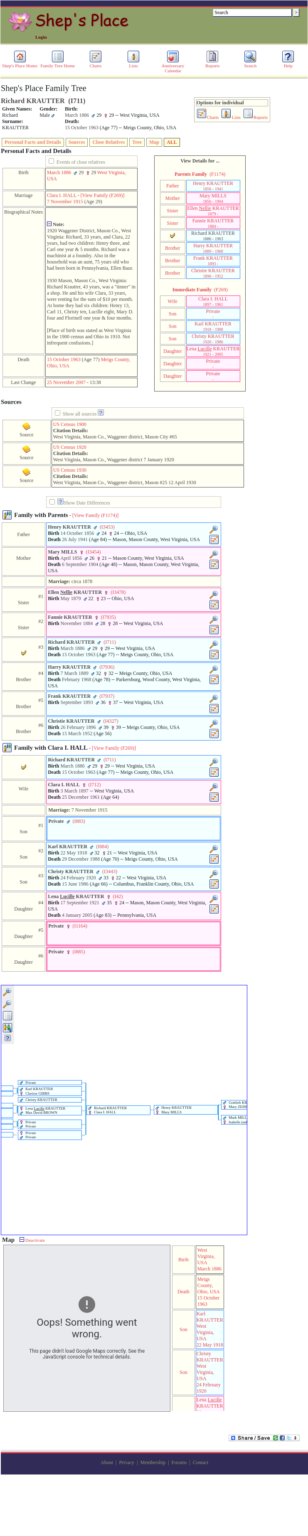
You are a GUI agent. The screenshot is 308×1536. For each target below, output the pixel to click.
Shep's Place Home (19, 63)
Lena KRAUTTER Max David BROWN (42, 1110)
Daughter (172, 351)
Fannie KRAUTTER (213, 223)
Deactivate (32, 1240)
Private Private (28, 1124)
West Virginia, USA (206, 1256)
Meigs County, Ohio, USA (208, 1285)
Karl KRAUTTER (213, 326)
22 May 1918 (210, 1345)
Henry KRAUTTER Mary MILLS (173, 1109)
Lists (133, 63)
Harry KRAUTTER (213, 248)
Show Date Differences (83, 503)
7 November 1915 (65, 201)
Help (288, 63)
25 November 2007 (66, 382)
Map (154, 142)
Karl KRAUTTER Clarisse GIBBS (36, 1091)
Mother (172, 198)
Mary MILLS (213, 198)
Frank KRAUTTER (213, 260)
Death (183, 1292)
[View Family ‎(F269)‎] (114, 748)
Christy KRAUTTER (213, 338)
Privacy (126, 1462)
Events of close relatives (81, 162)
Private (213, 313)
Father (172, 186)
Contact (200, 1462)
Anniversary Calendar (173, 66)
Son (173, 314)
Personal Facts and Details (33, 142)
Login (41, 36)
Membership (152, 1462)
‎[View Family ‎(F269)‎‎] (103, 195)
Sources (77, 142)
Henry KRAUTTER (213, 185)
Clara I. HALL (61, 195)
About (107, 1462)
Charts (95, 63)
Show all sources (79, 414)
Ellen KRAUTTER (213, 210)
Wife (173, 301)
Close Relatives (108, 142)
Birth (183, 1260)
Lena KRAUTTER (213, 351)
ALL (172, 142)
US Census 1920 (69, 447)
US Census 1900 (69, 424)
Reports (212, 63)
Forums (179, 1462)
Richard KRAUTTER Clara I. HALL (107, 1110)
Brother (172, 248)
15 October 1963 (64, 359)
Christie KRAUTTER (213, 273)
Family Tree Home (57, 63)
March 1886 (59, 172)
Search (250, 63)
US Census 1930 (69, 470)
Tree (137, 142)
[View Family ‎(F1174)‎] (95, 515)
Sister (172, 211)
